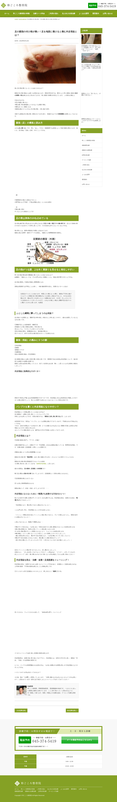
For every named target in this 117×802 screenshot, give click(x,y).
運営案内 (95, 13)
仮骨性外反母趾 (41, 463)
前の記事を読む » (72, 710)
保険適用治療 (86, 145)
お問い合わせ (108, 13)
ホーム (6, 13)
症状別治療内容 (23, 19)
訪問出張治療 (86, 155)
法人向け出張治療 (68, 13)
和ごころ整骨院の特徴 (21, 13)
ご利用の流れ (53, 13)
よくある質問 (84, 13)
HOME (16, 19)
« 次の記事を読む (21, 710)
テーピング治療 (86, 160)
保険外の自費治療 (87, 150)
